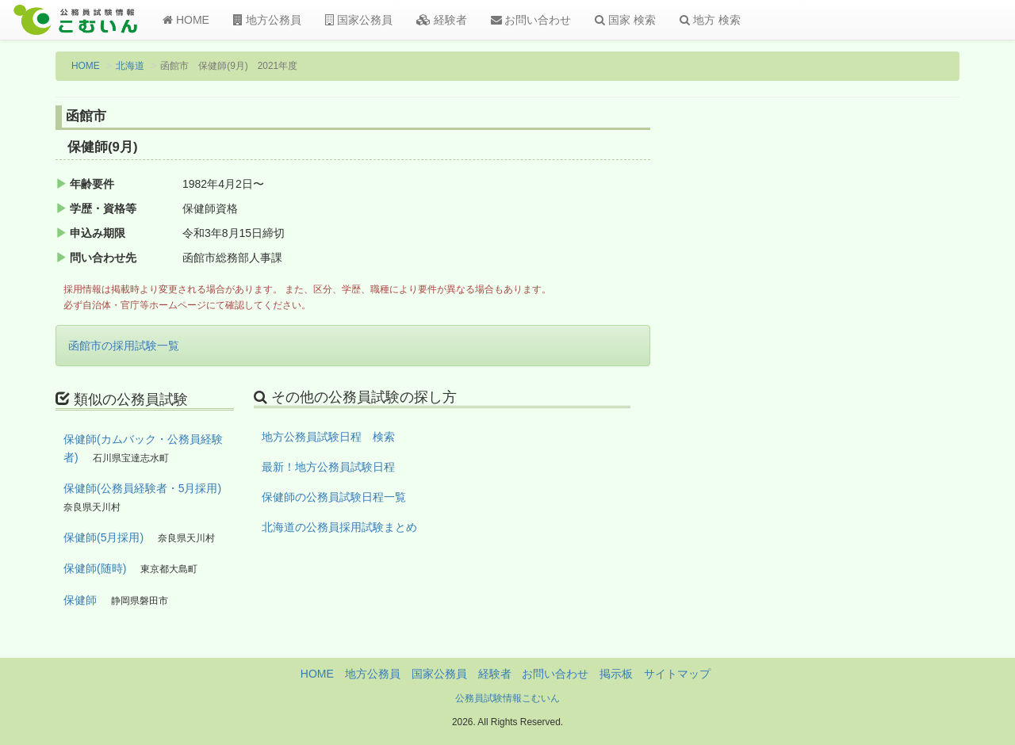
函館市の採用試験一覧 (123, 345)
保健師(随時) (94, 568)
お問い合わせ (531, 19)
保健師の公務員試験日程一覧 (334, 497)
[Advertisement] (856, 367)
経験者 (441, 19)
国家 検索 (625, 19)
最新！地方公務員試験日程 (328, 466)
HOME (186, 19)
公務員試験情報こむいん (507, 698)
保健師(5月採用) (103, 537)
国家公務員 (359, 19)
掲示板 (616, 673)
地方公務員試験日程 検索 (328, 436)
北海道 (130, 65)
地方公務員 (267, 19)
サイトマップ (677, 673)
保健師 (80, 600)
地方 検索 (710, 19)
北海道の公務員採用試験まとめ (339, 527)
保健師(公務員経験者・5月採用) (142, 488)
